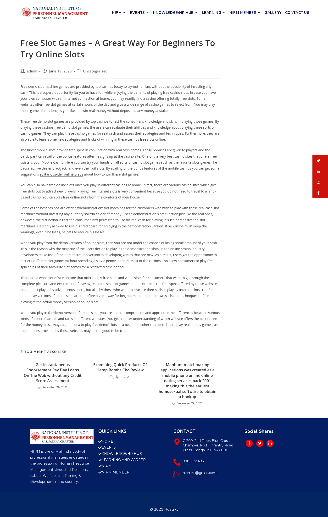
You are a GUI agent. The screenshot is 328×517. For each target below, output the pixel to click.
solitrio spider (95, 214)
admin (32, 71)
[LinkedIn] (270, 443)
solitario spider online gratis (61, 174)
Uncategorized (95, 71)
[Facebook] (249, 443)
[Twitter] (259, 443)
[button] (320, 160)
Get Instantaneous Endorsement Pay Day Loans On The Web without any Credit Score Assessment (53, 372)
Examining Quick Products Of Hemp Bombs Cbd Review (120, 367)
